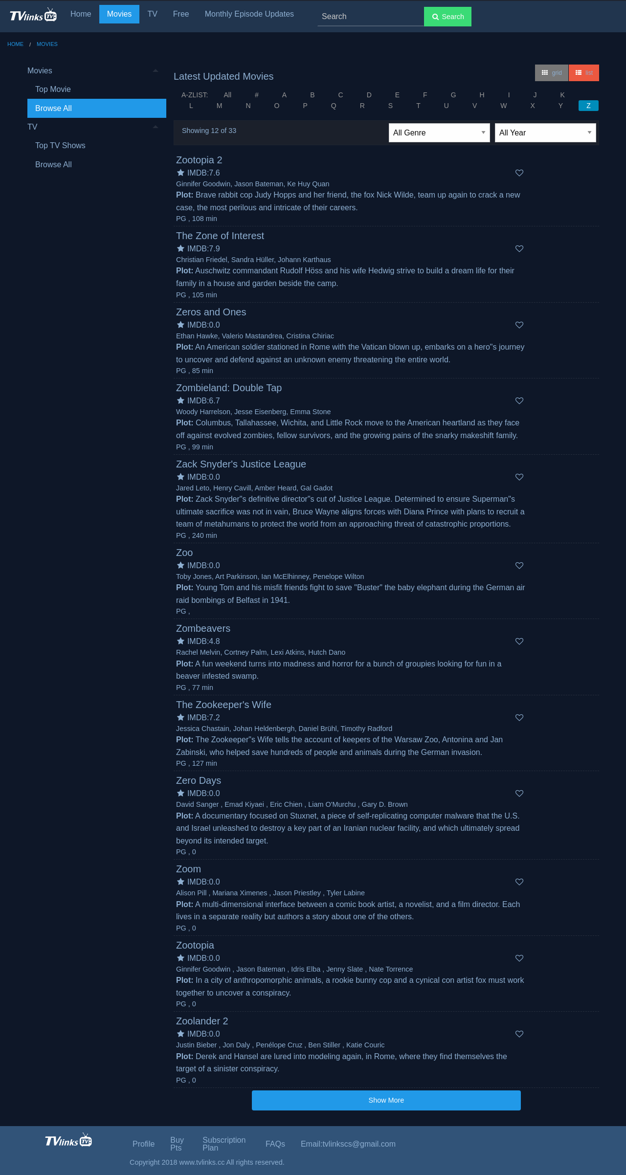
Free (181, 14)
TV (152, 14)
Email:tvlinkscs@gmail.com (348, 1144)
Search (447, 17)
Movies (119, 14)
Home (80, 14)
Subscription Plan (224, 1144)
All (227, 95)
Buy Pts (177, 1144)
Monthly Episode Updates (249, 14)
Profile (144, 1144)
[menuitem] (93, 90)
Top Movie (53, 89)
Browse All (53, 108)
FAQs (275, 1144)
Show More (386, 1100)
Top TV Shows (60, 145)
